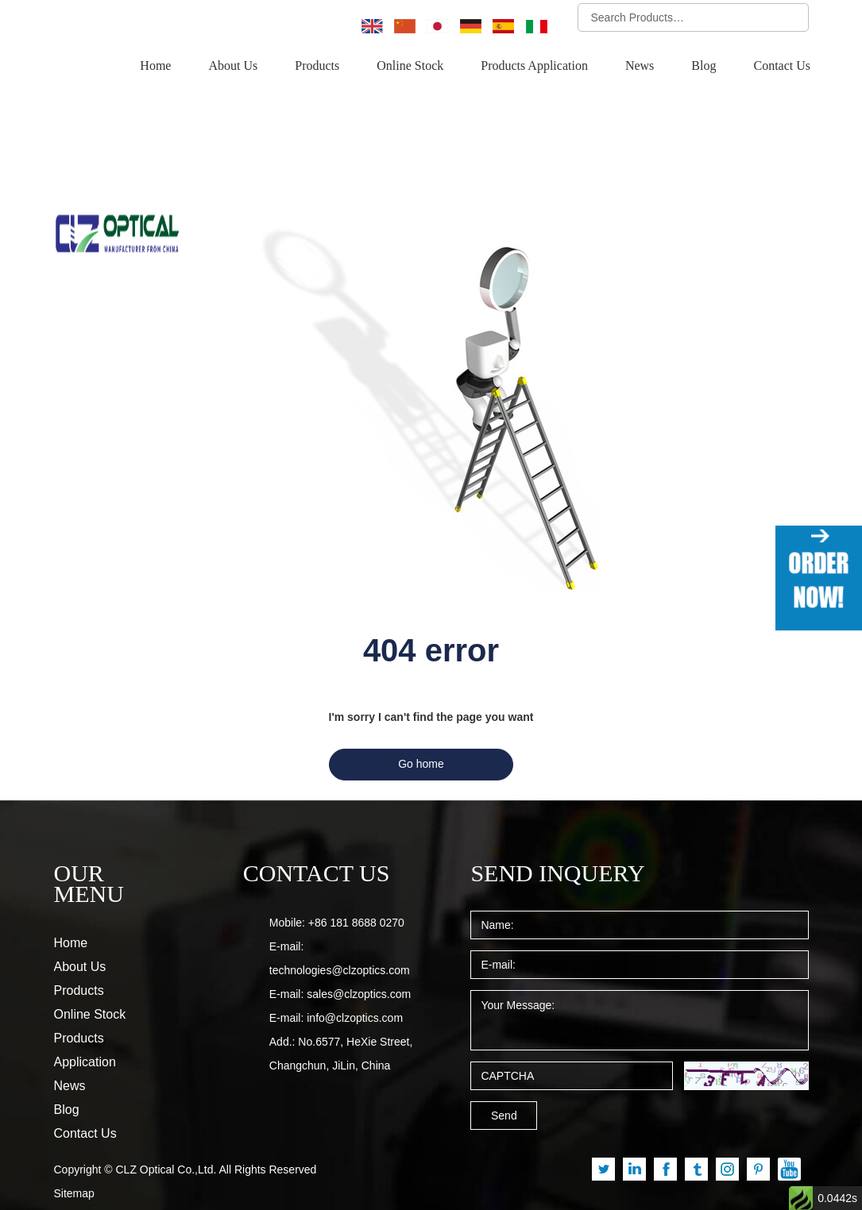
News (643, 66)
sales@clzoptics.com (359, 956)
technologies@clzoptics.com (339, 933)
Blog (705, 66)
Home (168, 66)
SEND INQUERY (545, 836)
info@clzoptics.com (355, 980)
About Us (243, 66)
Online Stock (419, 66)
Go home (421, 726)
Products (327, 66)
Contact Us (782, 66)
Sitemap (74, 1151)
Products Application (540, 66)
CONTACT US (307, 836)
